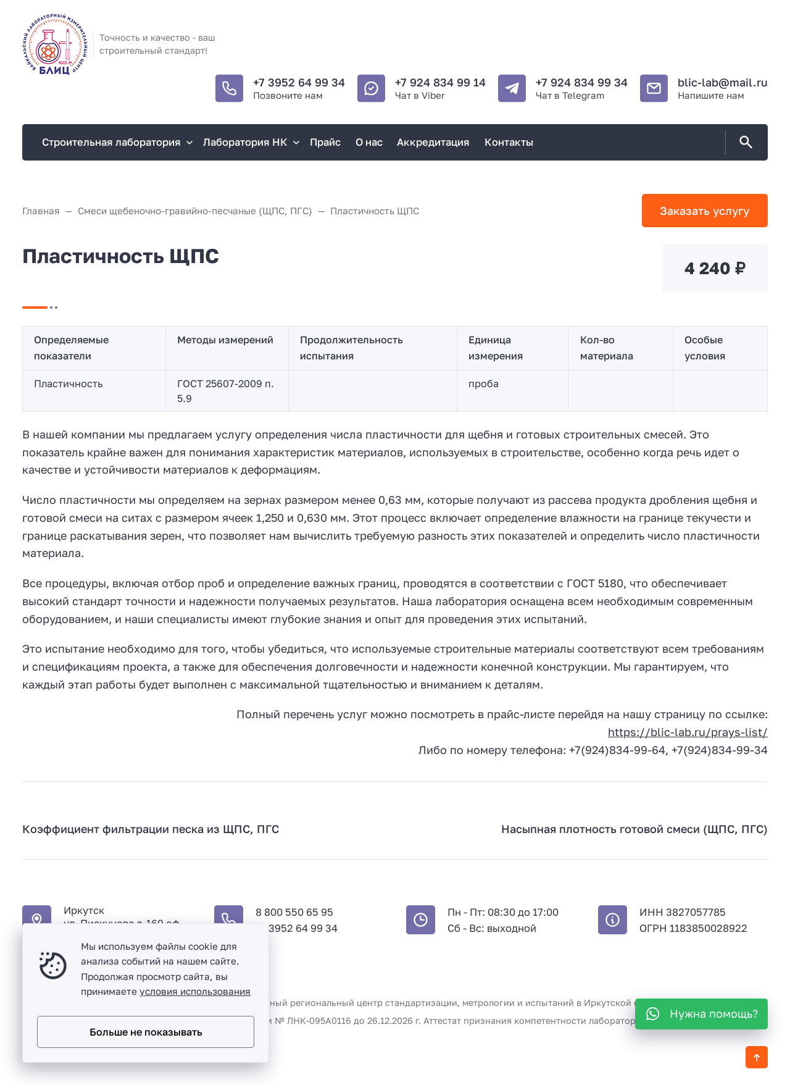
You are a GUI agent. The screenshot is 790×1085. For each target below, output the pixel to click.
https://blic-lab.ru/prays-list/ (688, 732)
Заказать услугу (704, 210)
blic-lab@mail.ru (723, 82)
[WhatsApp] (701, 1014)
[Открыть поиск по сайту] (743, 142)
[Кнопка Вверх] (757, 1057)
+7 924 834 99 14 (440, 82)
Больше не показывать (145, 1032)
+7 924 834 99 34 (582, 82)
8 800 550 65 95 (294, 912)
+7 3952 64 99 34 (299, 82)
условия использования (195, 991)
